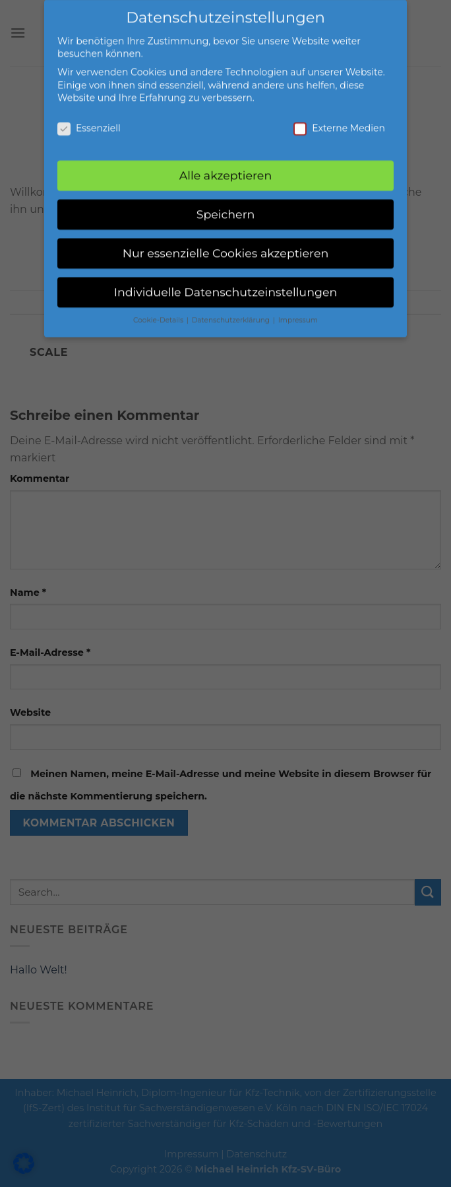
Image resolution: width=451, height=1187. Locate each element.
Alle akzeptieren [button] (225, 168)
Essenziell (89, 121)
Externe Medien (339, 121)
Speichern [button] (225, 207)
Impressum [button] (298, 312)
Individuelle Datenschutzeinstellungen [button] (226, 284)
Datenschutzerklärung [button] (232, 312)
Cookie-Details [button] (159, 312)
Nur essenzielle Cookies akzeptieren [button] (226, 245)
